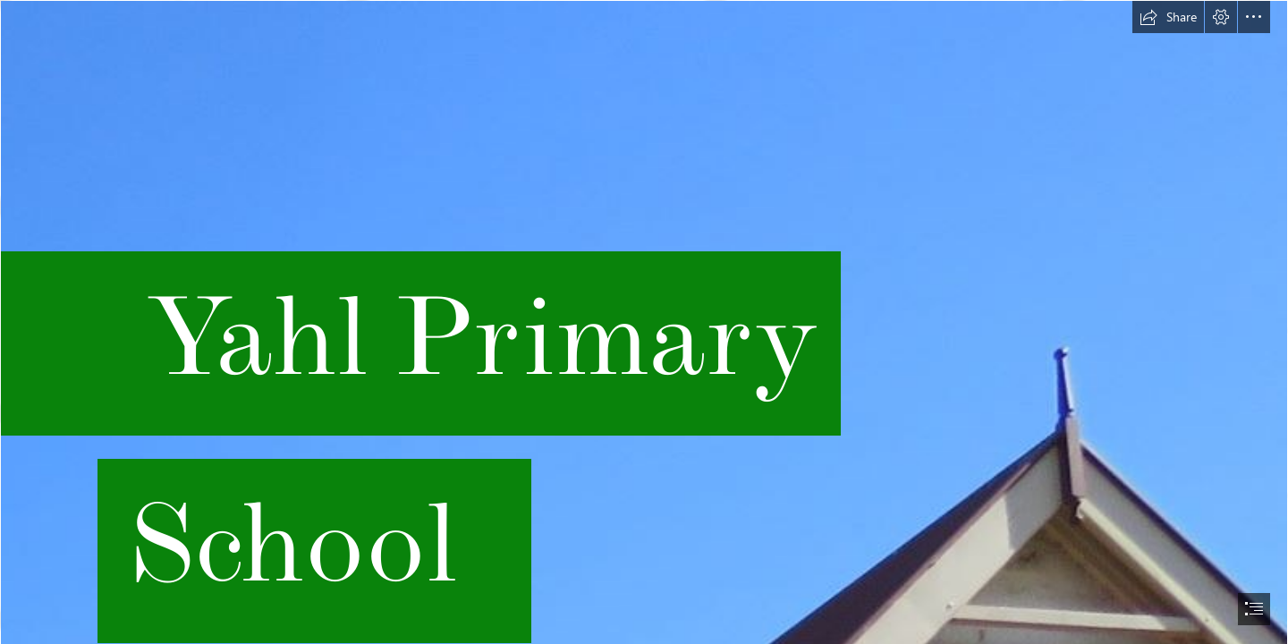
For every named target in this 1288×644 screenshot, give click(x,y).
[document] (644, 322)
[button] (1168, 17)
